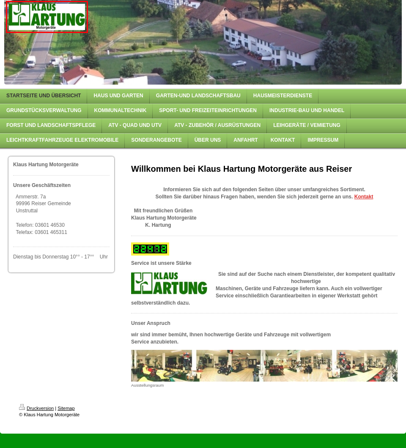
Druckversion (36, 408)
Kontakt (363, 197)
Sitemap (66, 408)
